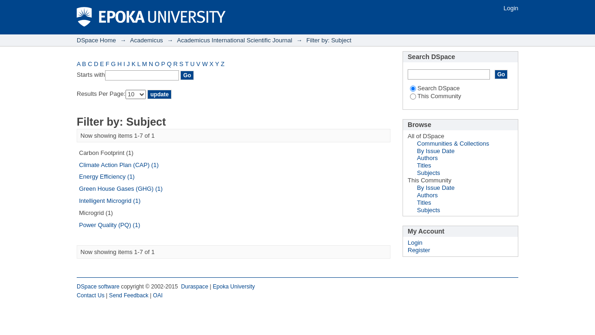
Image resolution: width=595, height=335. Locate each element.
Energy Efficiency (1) (107, 176)
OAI (158, 295)
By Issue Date (436, 150)
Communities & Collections (453, 143)
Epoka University (234, 286)
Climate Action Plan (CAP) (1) (119, 164)
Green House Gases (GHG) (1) (121, 188)
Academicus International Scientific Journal (234, 40)
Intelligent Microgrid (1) (109, 200)
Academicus (146, 40)
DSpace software (98, 286)
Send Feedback (129, 295)
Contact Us (91, 295)
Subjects (428, 172)
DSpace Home (96, 40)
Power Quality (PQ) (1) (109, 224)
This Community (435, 96)
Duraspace (194, 286)
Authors (427, 157)
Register (419, 250)
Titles (424, 165)
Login (510, 8)
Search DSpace (435, 88)
